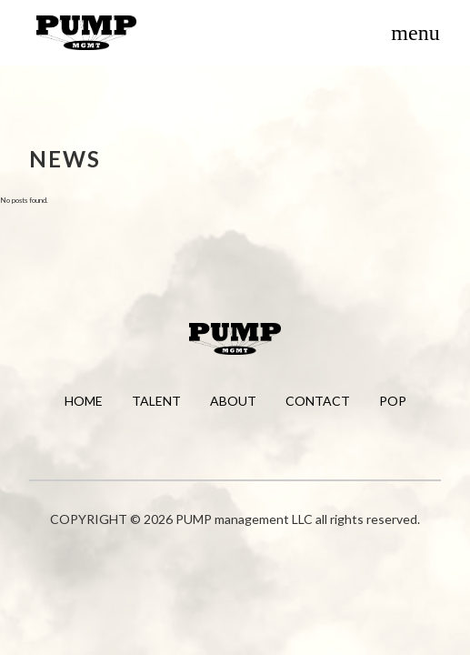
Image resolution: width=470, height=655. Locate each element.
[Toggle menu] (415, 33)
